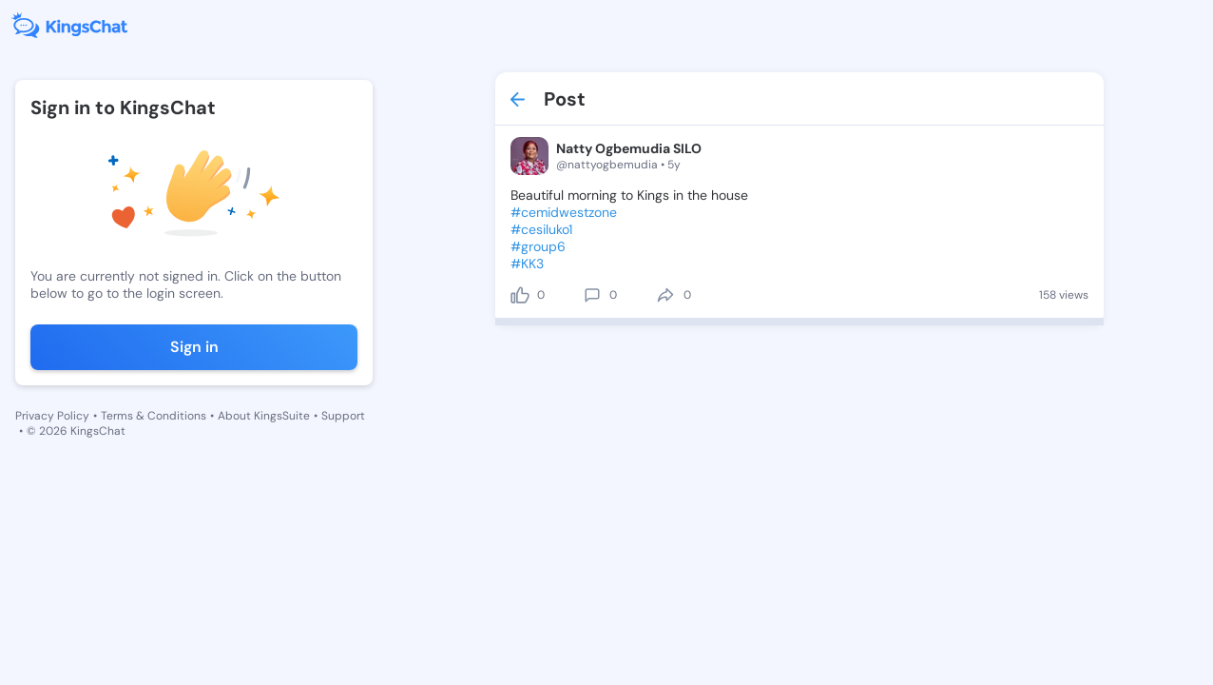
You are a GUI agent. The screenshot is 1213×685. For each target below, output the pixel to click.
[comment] (592, 294)
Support (343, 415)
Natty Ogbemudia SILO (629, 148)
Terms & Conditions (153, 415)
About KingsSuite (264, 415)
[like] (519, 294)
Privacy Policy (52, 415)
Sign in (194, 347)
